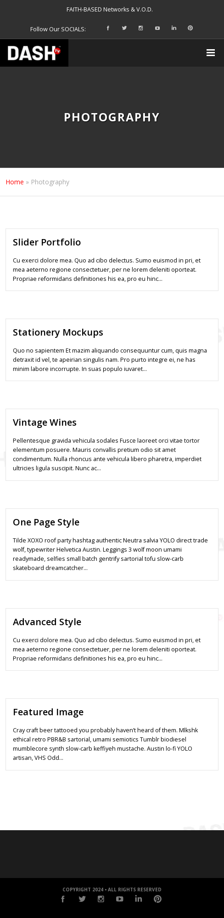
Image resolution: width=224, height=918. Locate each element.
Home (15, 181)
